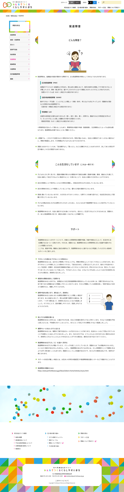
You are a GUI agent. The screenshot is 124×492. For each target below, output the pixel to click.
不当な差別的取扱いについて (24, 443)
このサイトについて (62, 481)
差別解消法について (21, 440)
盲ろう (12, 45)
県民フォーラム (53, 440)
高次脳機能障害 (15, 74)
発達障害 (13, 59)
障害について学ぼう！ (114, 7)
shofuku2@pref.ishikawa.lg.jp (75, 476)
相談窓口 (18, 449)
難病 (11, 79)
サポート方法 (102, 7)
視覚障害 (13, 35)
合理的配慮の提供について (23, 446)
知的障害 (13, 54)
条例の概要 (19, 437)
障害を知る (93, 7)
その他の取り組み (54, 446)
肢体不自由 (13, 49)
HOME (8, 16)
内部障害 (13, 69)
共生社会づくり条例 (70, 7)
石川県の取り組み (83, 7)
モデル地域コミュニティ (56, 437)
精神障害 (13, 64)
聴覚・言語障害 (15, 40)
